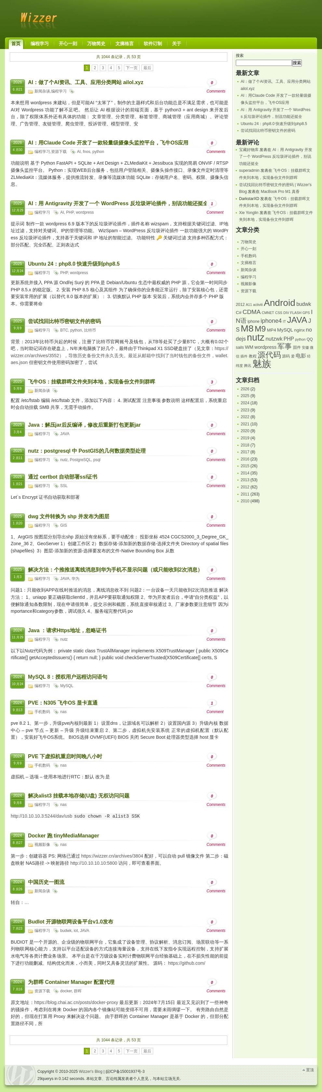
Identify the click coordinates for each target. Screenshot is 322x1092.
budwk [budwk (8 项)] (303, 304)
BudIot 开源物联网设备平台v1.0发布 (70, 921)
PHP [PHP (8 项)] (289, 339)
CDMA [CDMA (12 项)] (252, 311)
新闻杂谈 (42, 91)
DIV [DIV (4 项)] (286, 313)
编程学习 (59, 91)
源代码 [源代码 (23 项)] (269, 354)
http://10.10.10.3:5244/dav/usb (41, 816)
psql (97, 460)
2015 (245, 466)
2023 (245, 410)
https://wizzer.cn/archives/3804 (112, 856)
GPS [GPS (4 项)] (306, 313)
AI (79, 151)
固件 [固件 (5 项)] (297, 347)
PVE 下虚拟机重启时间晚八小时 (65, 756)
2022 (245, 417)
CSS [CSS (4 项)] (278, 313)
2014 (245, 473)
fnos (86, 151)
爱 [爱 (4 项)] (293, 356)
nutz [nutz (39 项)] (255, 337)
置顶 (310, 1070)
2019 (245, 438)
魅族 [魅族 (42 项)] (261, 363)
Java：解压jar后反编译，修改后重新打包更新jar (84, 425)
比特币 (90, 330)
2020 (245, 431)
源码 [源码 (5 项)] (286, 356)
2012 (245, 487)
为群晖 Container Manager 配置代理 (71, 982)
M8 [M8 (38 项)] (247, 328)
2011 (245, 494)
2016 (245, 459)
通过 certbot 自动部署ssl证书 (62, 477)
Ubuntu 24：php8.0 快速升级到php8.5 (74, 264)
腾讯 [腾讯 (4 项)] (247, 366)
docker (66, 991)
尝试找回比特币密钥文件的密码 (64, 321)
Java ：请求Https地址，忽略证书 (67, 630)
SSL (64, 485)
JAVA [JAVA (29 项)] (297, 320)
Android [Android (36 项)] (279, 303)
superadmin (249, 170)
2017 (245, 452)
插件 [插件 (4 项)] (244, 356)
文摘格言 (248, 262)
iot (76, 930)
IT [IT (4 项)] (284, 321)
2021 (245, 424)
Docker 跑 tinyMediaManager (63, 835)
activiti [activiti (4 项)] (258, 305)
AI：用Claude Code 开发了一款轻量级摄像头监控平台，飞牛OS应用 (108, 142)
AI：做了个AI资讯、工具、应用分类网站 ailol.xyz (85, 82)
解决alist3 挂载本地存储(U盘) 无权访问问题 (78, 795)
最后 (147, 68)
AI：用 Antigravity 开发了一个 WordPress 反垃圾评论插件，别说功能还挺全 (118, 203)
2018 (245, 445)
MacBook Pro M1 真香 (280, 191)
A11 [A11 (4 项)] (249, 305)
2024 (245, 403)
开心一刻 (248, 248)
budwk (66, 930)
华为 (75, 578)
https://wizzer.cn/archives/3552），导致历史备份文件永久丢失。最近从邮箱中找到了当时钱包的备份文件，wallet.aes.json (119, 355)
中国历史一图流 (46, 882)
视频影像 (42, 844)
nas (63, 711)
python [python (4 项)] (300, 339)
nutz (64, 460)
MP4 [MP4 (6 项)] (271, 330)
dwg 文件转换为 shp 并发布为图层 (68, 516)
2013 (245, 480)
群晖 (78, 991)
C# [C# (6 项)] (238, 312)
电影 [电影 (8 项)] (301, 355)
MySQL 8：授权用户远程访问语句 (67, 677)
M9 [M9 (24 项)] (260, 328)
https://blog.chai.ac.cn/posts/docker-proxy (76, 1002)
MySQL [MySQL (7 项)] (285, 330)
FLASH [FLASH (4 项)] (295, 313)
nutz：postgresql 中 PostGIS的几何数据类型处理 (87, 451)
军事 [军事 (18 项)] (284, 346)
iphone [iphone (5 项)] (254, 321)
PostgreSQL (80, 460)
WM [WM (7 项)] (249, 347)
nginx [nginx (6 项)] (299, 330)
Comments (216, 86)
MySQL (66, 686)
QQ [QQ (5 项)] (310, 339)
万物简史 (248, 242)
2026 (245, 389)
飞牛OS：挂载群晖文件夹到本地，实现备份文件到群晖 (91, 381)
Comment (215, 207)
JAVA (64, 434)
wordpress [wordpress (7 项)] (265, 347)
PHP (70, 212)
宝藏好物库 (249, 149)
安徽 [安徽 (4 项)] (305, 347)
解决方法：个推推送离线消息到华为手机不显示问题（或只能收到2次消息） (115, 569)
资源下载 (59, 151)
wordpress (85, 212)
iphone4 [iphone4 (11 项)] (271, 320)
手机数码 (42, 711)
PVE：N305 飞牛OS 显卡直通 (63, 703)
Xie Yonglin (248, 212)
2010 (245, 501)
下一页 (132, 68)
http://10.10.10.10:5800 (93, 863)
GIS (63, 525)
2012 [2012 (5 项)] (240, 304)
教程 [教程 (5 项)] (253, 356)
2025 (245, 396)
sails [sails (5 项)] (240, 347)
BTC (64, 330)
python (98, 151)
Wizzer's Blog (37, 17)
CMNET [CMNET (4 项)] (268, 313)
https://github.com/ (186, 963)
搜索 (240, 55)
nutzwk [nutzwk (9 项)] (274, 339)
